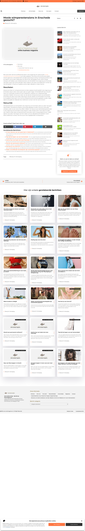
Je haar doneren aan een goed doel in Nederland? (20, 132)
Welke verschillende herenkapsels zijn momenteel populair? (23, 149)
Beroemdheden (52, 393)
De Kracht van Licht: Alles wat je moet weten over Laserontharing (41, 209)
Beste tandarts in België (10, 301)
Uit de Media (60, 393)
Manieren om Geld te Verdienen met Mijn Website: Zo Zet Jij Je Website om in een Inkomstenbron (53, 397)
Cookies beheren (74, 524)
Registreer (67, 393)
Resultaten (20, 64)
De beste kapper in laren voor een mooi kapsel (41, 363)
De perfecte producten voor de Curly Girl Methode (15, 240)
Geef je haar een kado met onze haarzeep (17, 140)
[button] (81, 521)
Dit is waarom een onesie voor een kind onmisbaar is (69, 271)
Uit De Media (32, 11)
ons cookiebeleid (6, 527)
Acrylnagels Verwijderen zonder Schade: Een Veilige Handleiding (69, 240)
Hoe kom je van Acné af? (13, 146)
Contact (57, 11)
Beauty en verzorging (11, 23)
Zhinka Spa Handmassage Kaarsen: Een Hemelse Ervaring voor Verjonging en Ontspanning (42, 271)
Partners (23, 11)
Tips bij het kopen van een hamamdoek (17, 137)
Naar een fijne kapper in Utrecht (12, 363)
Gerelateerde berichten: (24, 69)
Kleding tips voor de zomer (38, 239)
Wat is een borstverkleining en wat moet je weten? (15, 271)
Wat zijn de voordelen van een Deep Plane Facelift (68, 209)
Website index (70, 411)
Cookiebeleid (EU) (80, 411)
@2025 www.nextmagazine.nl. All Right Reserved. (11, 411)
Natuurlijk (20, 66)
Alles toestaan (57, 524)
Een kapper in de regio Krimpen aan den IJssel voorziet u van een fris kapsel (69, 363)
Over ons (41, 11)
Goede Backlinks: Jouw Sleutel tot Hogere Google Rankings (44, 395)
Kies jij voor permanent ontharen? (15, 143)
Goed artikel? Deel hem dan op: (26, 68)
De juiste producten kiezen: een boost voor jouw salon (14, 209)
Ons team (48, 11)
